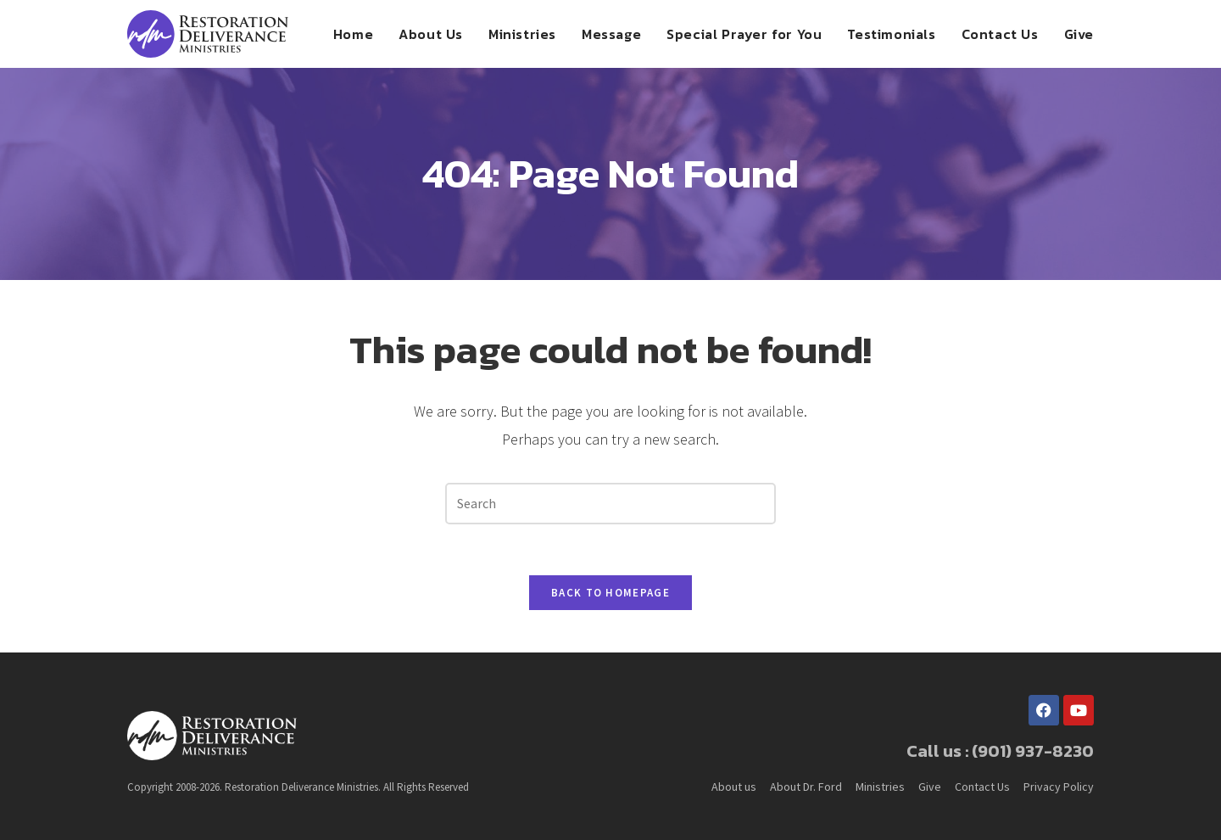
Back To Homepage (610, 592)
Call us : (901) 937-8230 (1000, 751)
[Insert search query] (610, 503)
